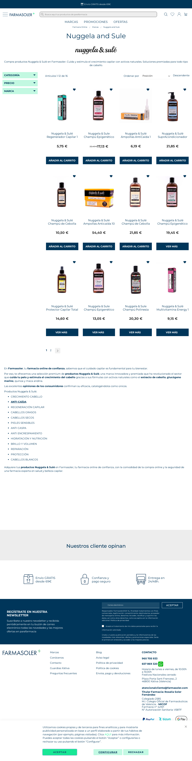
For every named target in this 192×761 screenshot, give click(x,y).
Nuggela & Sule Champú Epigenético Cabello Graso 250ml (99, 137)
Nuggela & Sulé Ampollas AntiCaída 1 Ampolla (136, 137)
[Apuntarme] (172, 605)
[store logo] (22, 14)
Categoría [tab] (12, 75)
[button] (75, 89)
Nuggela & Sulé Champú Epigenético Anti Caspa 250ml (172, 224)
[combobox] (98, 14)
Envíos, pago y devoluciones (113, 673)
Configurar (108, 752)
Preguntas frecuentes (63, 673)
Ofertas (121, 22)
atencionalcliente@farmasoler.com (165, 687)
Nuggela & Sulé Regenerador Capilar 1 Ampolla (62, 137)
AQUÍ (107, 734)
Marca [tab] (9, 91)
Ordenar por (131, 75)
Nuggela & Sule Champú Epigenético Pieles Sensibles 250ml (99, 310)
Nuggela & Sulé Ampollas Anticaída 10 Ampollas (99, 224)
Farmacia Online (79, 27)
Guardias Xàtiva (60, 668)
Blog (99, 652)
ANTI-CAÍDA (18, 401)
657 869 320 (152, 663)
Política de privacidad (119, 620)
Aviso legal (102, 657)
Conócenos (57, 657)
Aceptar (59, 752)
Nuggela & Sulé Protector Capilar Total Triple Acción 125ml (62, 310)
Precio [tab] (9, 83)
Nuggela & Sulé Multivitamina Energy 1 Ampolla (172, 310)
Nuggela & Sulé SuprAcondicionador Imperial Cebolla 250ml (172, 138)
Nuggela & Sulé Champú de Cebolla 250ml (136, 224)
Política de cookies (107, 668)
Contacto (55, 662)
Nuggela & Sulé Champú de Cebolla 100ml (62, 224)
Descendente (181, 75)
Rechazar (136, 752)
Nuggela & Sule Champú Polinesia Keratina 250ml (136, 310)
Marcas (71, 22)
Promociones (96, 22)
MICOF (162, 704)
